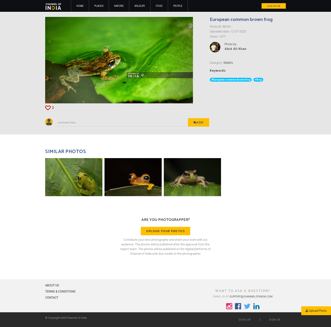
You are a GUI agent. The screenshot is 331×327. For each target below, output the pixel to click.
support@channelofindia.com (251, 296)
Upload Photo (316, 310)
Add (198, 122)
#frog (258, 79)
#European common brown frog (230, 79)
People (177, 5)
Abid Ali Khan (236, 49)
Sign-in (275, 320)
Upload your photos (165, 231)
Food (159, 5)
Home (80, 5)
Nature (119, 5)
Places (98, 5)
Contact (51, 297)
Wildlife (139, 5)
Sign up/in (273, 6)
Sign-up (245, 320)
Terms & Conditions (60, 291)
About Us (52, 285)
